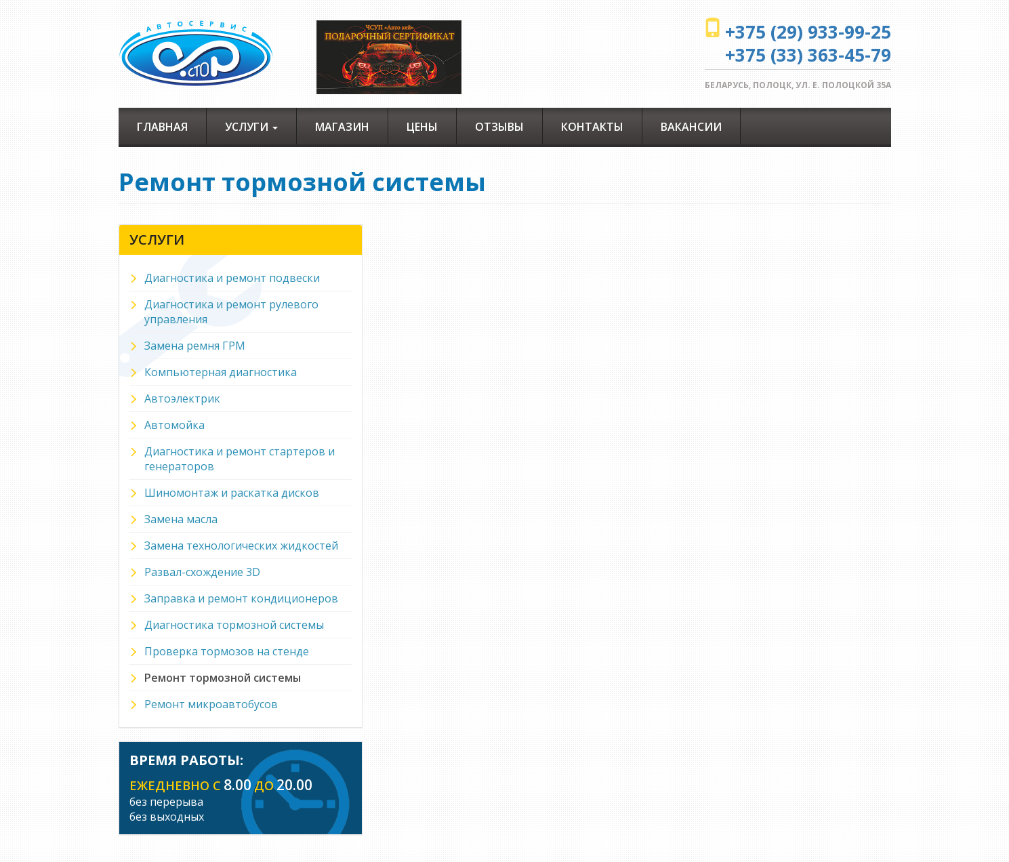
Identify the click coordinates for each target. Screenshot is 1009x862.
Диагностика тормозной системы (234, 624)
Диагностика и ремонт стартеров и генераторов (239, 459)
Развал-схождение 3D (202, 572)
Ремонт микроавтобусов (211, 704)
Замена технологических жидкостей (241, 545)
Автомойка (174, 424)
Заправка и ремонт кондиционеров (241, 598)
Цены (422, 126)
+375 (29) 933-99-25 (808, 32)
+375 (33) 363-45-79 (808, 55)
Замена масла (181, 519)
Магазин (342, 126)
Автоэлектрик (182, 398)
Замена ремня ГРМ (194, 345)
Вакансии (691, 126)
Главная (162, 126)
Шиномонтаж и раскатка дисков (231, 492)
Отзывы (499, 126)
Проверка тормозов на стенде (226, 651)
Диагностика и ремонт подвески (232, 277)
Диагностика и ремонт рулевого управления (231, 312)
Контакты (592, 126)
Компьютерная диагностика (220, 372)
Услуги (251, 126)
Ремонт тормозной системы (222, 677)
